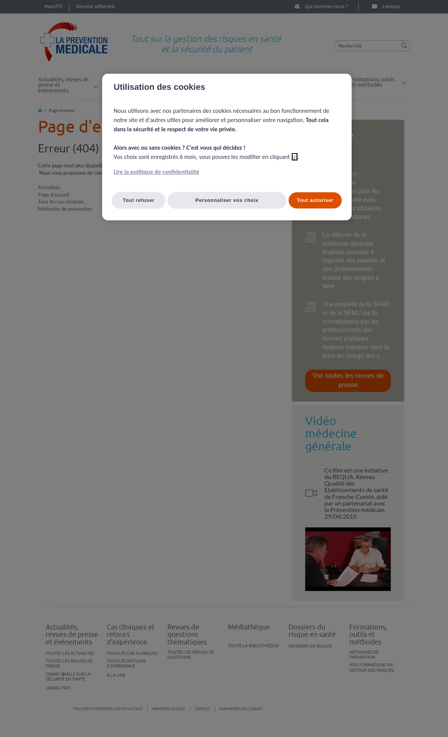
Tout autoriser (315, 200)
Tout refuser (139, 200)
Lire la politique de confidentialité (156, 171)
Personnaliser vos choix (227, 200)
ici (295, 156)
